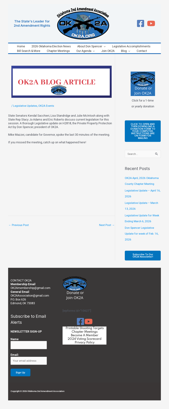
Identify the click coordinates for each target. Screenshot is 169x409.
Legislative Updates (25, 105)
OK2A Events (47, 105)
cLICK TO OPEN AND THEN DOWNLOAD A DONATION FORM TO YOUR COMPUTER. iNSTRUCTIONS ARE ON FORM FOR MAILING (143, 133)
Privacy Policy (84, 347)
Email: (15, 359)
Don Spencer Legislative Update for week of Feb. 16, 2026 (142, 237)
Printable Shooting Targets (84, 332)
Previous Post (19, 225)
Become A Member (84, 339)
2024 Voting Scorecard (84, 343)
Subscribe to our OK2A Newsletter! (143, 259)
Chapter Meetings (84, 335)
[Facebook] (140, 23)
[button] (96, 46)
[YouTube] (151, 23)
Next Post (106, 225)
